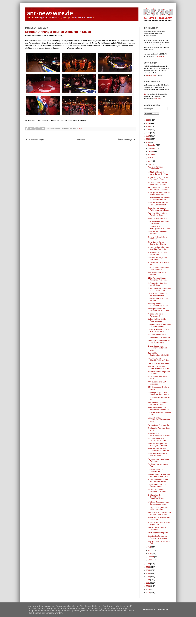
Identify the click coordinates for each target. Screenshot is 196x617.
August (151, 158)
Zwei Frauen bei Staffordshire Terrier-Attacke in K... (158, 269)
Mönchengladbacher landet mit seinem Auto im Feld (159, 342)
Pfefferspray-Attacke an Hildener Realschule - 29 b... (159, 310)
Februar (151, 557)
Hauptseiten (160, 56)
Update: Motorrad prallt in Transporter (157, 529)
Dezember (152, 145)
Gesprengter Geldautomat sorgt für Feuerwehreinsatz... (159, 289)
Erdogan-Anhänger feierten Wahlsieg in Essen (157, 214)
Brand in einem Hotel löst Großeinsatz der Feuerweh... (159, 450)
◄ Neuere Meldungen (34, 139)
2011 (148, 583)
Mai (149, 547)
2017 (148, 564)
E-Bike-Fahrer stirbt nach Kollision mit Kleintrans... (158, 279)
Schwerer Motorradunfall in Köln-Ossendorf (157, 455)
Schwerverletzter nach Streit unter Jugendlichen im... (158, 480)
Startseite (81, 139)
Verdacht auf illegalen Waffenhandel (155, 315)
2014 (148, 573)
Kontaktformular (151, 75)
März (150, 553)
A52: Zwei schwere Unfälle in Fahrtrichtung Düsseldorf (158, 188)
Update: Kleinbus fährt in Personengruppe (157, 320)
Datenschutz (157, 98)
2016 (148, 567)
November (152, 148)
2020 (148, 136)
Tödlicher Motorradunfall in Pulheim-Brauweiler (157, 294)
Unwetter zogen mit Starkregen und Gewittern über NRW (159, 475)
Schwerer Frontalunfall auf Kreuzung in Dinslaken (157, 183)
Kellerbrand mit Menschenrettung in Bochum (159, 434)
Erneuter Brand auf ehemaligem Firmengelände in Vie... (159, 420)
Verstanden (163, 610)
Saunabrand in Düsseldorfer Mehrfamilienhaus (158, 403)
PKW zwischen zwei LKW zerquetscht (157, 383)
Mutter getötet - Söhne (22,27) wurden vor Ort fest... (159, 194)
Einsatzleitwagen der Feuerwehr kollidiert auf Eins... (157, 348)
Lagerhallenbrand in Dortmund (159, 338)
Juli (149, 161)
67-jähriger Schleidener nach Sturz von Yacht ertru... (158, 503)
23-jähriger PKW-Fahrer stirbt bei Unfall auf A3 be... (158, 330)
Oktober (151, 151)
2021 (148, 133)
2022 (148, 130)
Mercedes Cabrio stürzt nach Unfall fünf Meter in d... (158, 248)
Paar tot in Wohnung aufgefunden (155, 168)
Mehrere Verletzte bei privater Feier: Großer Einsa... (158, 178)
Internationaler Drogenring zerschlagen (157, 258)
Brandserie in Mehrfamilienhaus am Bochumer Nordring (159, 513)
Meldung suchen (151, 113)
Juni (149, 164)
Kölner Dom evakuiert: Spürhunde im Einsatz (157, 243)
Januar (151, 560)
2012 (148, 580)
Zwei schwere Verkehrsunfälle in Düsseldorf (158, 222)
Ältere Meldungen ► (126, 139)
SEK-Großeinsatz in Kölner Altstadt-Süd (157, 253)
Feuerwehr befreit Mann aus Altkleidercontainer (158, 508)
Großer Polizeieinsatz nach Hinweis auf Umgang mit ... (158, 393)
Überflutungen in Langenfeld (158, 533)
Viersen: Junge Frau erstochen (159, 425)
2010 (148, 586)
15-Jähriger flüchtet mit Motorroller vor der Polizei (158, 173)
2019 (148, 139)
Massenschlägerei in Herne (157, 218)
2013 (148, 577)
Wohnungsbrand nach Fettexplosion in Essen (157, 439)
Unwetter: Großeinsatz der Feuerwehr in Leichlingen (158, 537)
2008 (148, 592)
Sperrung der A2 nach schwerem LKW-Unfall (157, 491)
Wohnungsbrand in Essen (157, 334)
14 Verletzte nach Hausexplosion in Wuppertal (159, 228)
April (150, 550)
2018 (148, 142)
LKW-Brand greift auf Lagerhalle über (155, 470)
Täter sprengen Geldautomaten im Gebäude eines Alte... (159, 199)
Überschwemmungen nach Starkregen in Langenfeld (158, 445)
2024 (148, 123)
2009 (148, 589)
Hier (145, 94)
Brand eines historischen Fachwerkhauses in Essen (158, 209)
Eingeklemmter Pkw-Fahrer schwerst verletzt (157, 486)
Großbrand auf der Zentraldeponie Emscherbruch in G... (156, 497)
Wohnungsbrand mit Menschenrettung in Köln (158, 305)
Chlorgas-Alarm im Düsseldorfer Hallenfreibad (158, 359)
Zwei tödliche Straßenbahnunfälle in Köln (158, 354)
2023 (148, 126)
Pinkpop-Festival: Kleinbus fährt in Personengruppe (159, 325)
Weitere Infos (149, 610)
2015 (148, 570)
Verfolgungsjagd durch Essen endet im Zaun (158, 284)
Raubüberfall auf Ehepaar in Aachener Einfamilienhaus (158, 408)
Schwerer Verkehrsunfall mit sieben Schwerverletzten (158, 204)
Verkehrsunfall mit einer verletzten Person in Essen (158, 367)
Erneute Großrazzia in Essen (158, 363)
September (152, 155)
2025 (148, 120)
